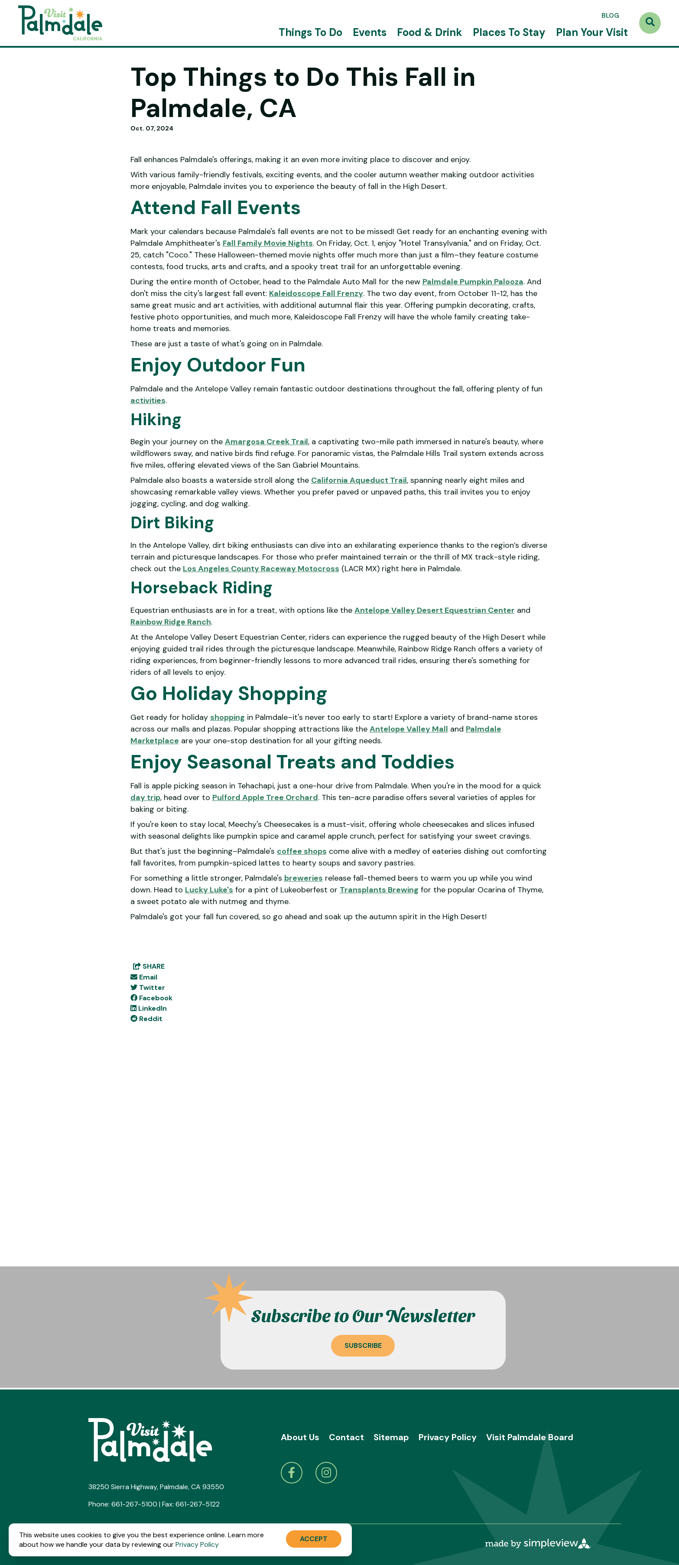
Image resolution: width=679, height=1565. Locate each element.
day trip (145, 996)
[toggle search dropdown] (650, 23)
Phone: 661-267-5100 (122, 1504)
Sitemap (391, 1437)
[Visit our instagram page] (326, 1473)
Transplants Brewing (379, 1088)
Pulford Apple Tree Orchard (265, 996)
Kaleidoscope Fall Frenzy (316, 492)
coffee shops (302, 1050)
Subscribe (363, 1345)
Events (370, 32)
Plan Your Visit (592, 32)
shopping (227, 916)
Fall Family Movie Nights (268, 442)
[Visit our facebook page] (291, 1473)
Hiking (156, 618)
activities (148, 599)
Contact (346, 1437)
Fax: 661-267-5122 (191, 1504)
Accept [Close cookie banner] (314, 1538)
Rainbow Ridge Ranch (170, 821)
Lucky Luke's (209, 1088)
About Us (300, 1437)
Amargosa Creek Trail (266, 641)
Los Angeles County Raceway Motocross (261, 767)
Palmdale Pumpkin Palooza (472, 480)
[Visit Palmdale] (60, 23)
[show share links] (148, 1165)
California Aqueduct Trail (359, 679)
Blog (610, 15)
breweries (303, 1077)
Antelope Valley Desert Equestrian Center (434, 809)
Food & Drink (429, 32)
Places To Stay (509, 32)
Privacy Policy (448, 1437)
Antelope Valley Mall (409, 928)
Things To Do (310, 32)
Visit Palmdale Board (529, 1437)
